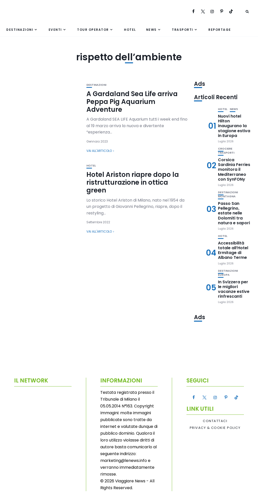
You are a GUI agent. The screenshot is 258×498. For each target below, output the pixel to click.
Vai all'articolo (99, 151)
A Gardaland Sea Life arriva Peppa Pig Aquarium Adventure (132, 101)
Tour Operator (93, 29)
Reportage (219, 29)
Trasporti (182, 29)
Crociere (225, 148)
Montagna (227, 196)
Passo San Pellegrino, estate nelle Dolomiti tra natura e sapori (234, 213)
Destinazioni (19, 29)
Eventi (55, 29)
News (151, 29)
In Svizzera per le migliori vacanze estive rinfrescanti (233, 289)
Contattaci (215, 421)
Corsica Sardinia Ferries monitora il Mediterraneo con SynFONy (234, 169)
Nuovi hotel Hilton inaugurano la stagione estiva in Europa (234, 126)
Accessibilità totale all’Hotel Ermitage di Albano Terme (233, 250)
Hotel (130, 29)
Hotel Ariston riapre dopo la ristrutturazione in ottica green (132, 182)
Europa (224, 274)
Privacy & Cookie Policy (215, 428)
